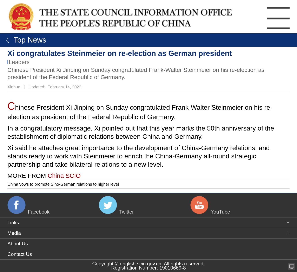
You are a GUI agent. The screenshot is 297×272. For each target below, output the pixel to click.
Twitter (126, 211)
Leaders (19, 62)
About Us (17, 243)
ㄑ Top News (24, 40)
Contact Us (19, 254)
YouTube (220, 211)
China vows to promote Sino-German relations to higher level (63, 184)
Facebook (39, 211)
